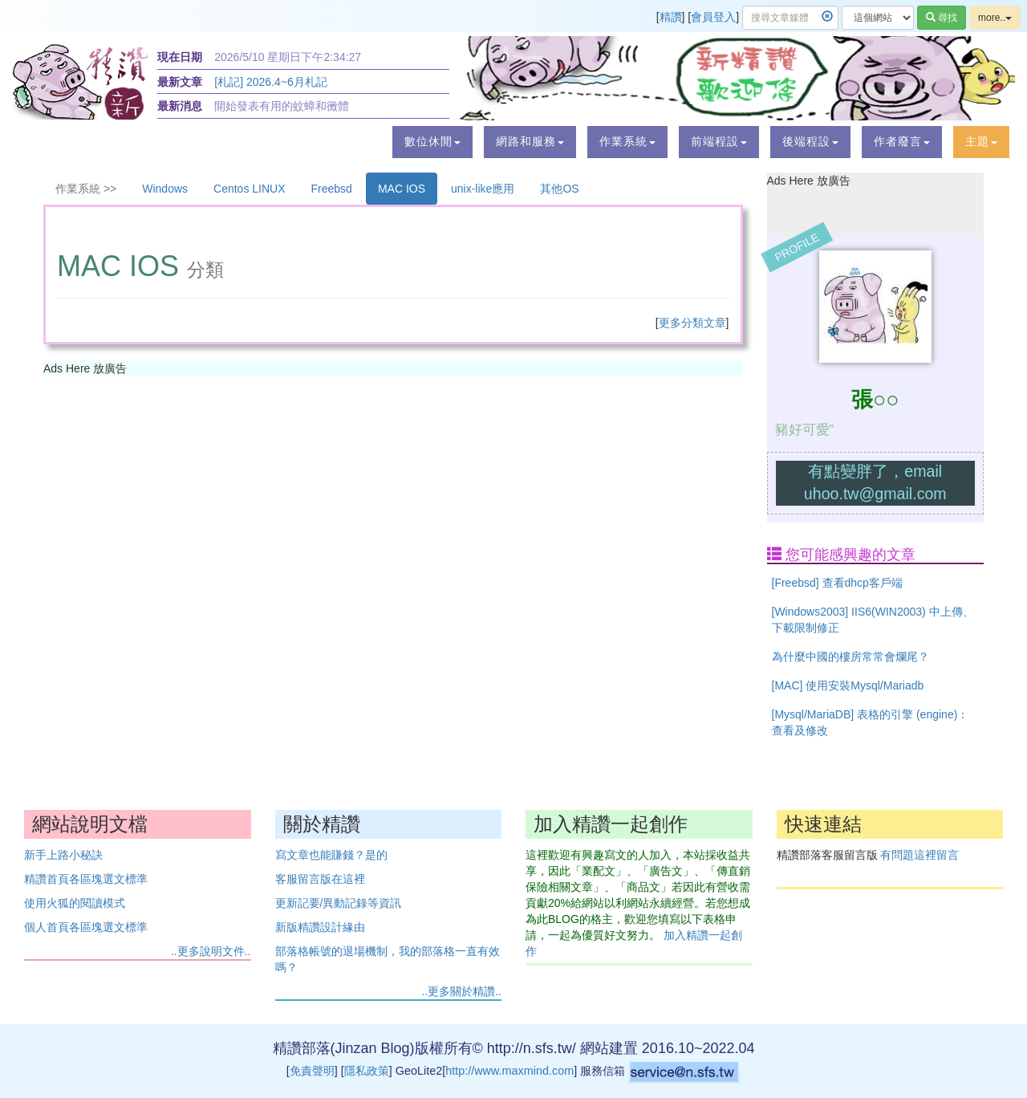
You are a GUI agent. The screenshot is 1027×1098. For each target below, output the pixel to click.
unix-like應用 (482, 188)
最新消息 (179, 106)
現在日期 (179, 57)
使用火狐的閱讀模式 (74, 903)
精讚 (671, 16)
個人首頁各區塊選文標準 (86, 927)
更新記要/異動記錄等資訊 (338, 903)
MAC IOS (401, 188)
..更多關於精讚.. (461, 991)
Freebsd (331, 188)
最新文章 (179, 81)
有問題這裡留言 (919, 854)
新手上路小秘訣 (63, 854)
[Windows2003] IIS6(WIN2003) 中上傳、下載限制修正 (873, 619)
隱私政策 (366, 1070)
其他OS (559, 188)
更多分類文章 (692, 322)
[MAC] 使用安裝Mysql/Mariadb (848, 685)
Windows (165, 188)
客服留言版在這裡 (320, 878)
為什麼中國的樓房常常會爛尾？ (850, 656)
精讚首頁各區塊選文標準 (86, 878)
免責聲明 (312, 1070)
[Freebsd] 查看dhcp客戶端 (837, 582)
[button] (432, 142)
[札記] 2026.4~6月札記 (270, 81)
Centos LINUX (249, 188)
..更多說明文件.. (211, 951)
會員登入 (713, 16)
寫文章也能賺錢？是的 (331, 854)
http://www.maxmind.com (509, 1070)
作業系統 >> (85, 188)
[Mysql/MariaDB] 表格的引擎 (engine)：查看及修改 (870, 722)
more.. (995, 17)
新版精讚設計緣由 (320, 927)
